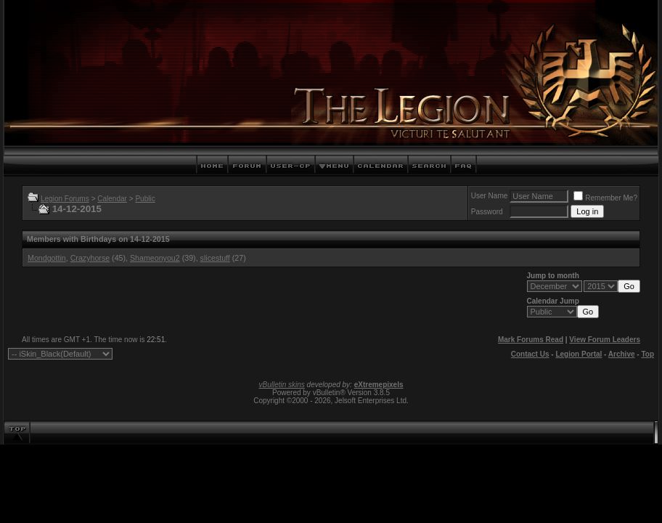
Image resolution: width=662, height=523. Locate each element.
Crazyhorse (90, 258)
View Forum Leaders (604, 340)
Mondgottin (47, 258)
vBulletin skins (281, 385)
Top (647, 354)
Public (145, 199)
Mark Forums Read (530, 340)
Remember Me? (605, 198)
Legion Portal (578, 354)
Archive (621, 354)
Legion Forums (65, 199)
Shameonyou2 (155, 258)
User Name (489, 196)
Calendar (112, 199)
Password (487, 212)
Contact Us (530, 354)
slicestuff (215, 258)
